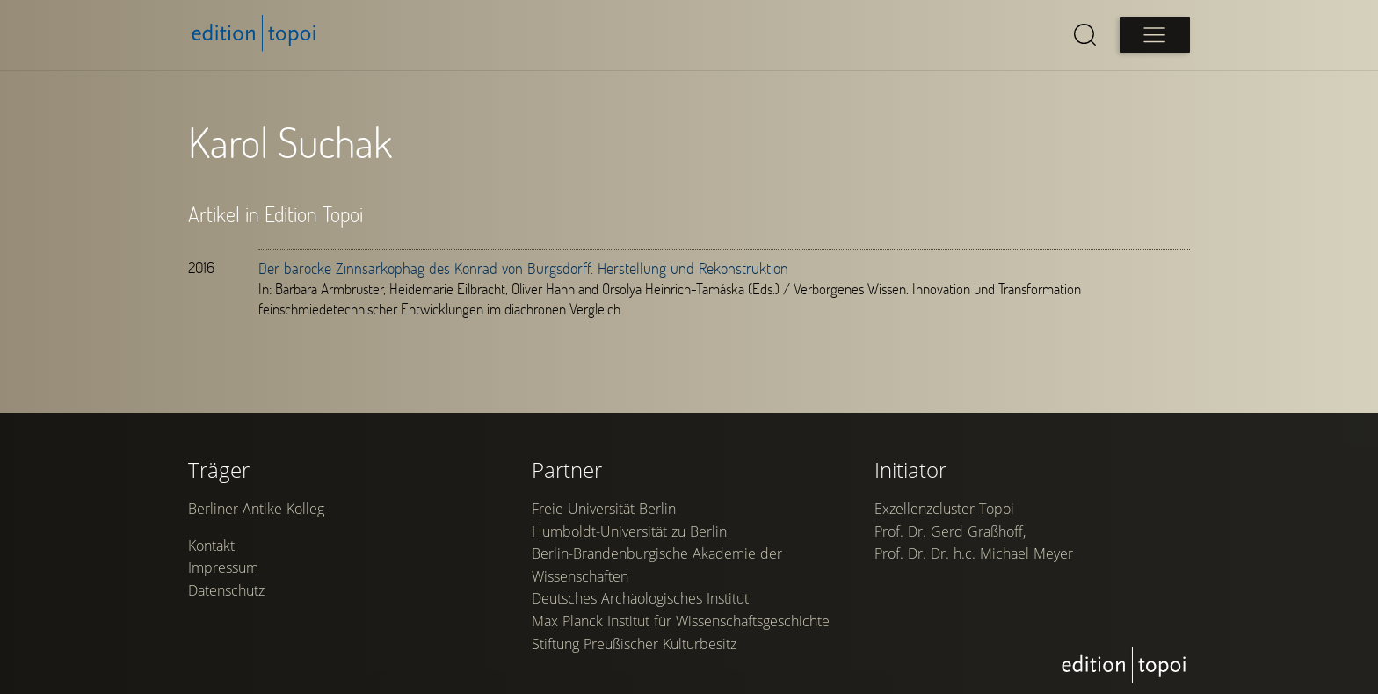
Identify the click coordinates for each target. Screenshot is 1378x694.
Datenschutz (226, 590)
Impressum (223, 567)
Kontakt (211, 545)
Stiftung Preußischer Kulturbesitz (634, 644)
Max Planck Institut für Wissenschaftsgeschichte (681, 621)
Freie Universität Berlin (604, 508)
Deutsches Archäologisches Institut (640, 598)
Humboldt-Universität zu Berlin (629, 531)
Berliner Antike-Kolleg (256, 508)
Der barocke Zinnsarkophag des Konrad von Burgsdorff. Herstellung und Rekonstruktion (523, 267)
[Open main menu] (1155, 35)
